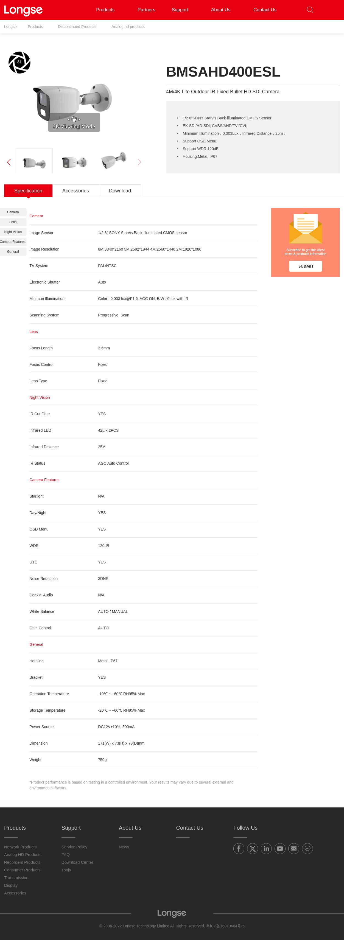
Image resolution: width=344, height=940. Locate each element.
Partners (146, 9)
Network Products (20, 846)
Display (11, 885)
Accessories (15, 893)
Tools (66, 870)
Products (108, 9)
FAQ (65, 854)
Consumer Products (22, 870)
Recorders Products (22, 862)
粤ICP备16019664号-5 (225, 926)
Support (183, 9)
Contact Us (264, 9)
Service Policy (74, 846)
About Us (224, 9)
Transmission (16, 877)
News (124, 846)
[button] (332, 10)
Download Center (77, 862)
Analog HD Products (22, 854)
